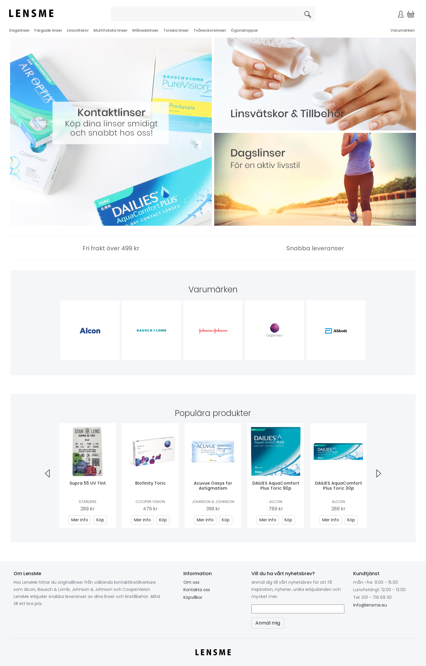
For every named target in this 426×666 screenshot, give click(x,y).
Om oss (191, 582)
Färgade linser (48, 30)
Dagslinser (19, 30)
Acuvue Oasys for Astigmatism (213, 485)
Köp (100, 520)
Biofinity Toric (150, 483)
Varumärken (402, 30)
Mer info (79, 520)
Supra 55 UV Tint (88, 483)
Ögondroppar (244, 30)
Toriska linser (176, 30)
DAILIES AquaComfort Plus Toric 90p (275, 485)
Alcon (275, 501)
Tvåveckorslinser (209, 30)
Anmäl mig (267, 623)
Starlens (87, 501)
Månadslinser (145, 30)
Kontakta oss (196, 590)
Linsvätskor (78, 30)
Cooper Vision (150, 501)
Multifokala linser (110, 30)
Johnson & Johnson (213, 501)
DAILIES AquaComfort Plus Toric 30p (338, 485)
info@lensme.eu (370, 605)
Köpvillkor (192, 597)
